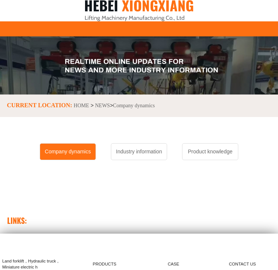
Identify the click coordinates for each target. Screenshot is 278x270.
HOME (81, 105)
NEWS (102, 105)
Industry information (139, 151)
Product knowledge (210, 151)
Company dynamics (134, 105)
